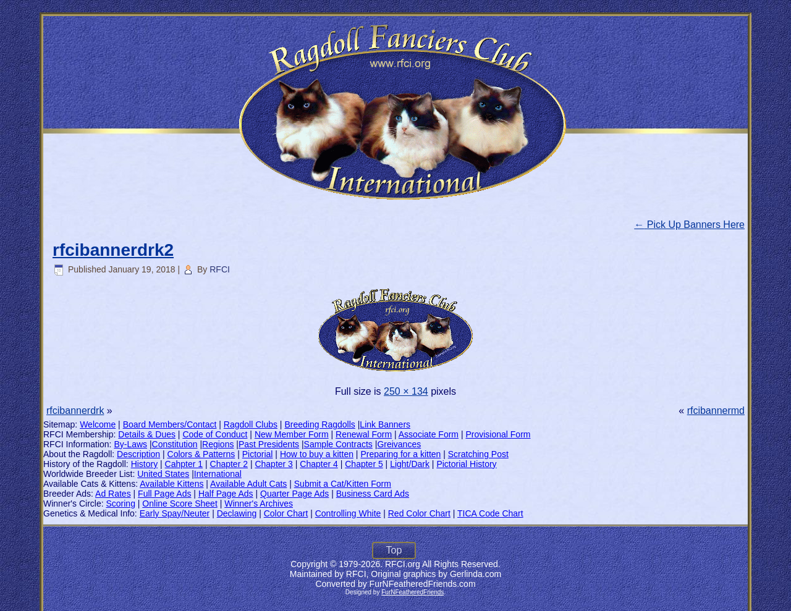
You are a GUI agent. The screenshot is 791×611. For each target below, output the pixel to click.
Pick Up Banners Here (689, 224)
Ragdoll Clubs (250, 424)
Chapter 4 (318, 464)
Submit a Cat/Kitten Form (342, 484)
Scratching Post (478, 454)
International (218, 474)
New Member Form (292, 434)
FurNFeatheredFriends (412, 592)
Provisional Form (497, 434)
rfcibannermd (716, 410)
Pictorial (257, 454)
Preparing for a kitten (400, 454)
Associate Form (429, 434)
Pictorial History (466, 464)
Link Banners (385, 424)
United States (163, 474)
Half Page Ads (225, 494)
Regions (218, 444)
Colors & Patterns (201, 454)
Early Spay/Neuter (175, 513)
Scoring (120, 503)
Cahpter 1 (184, 464)
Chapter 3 (273, 464)
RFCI (219, 269)
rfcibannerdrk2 (113, 249)
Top (394, 550)
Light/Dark (409, 464)
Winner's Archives (258, 503)
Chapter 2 (229, 464)
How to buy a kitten (316, 454)
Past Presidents (269, 444)
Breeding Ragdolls (319, 424)
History (144, 464)
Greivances (399, 444)
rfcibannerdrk (75, 410)
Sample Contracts (338, 444)
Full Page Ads (164, 494)
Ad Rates (113, 494)
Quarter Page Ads (294, 494)
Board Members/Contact (170, 424)
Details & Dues (147, 434)
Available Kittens (171, 484)
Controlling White (348, 513)
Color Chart (286, 513)
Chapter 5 (364, 464)
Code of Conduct (214, 434)
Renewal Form (364, 434)
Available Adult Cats (248, 484)
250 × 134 (406, 391)
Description (138, 454)
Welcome (98, 424)
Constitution (175, 444)
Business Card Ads (372, 494)
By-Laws (130, 444)
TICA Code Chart (490, 513)
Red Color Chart (419, 513)
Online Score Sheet (179, 503)
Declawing (237, 513)
